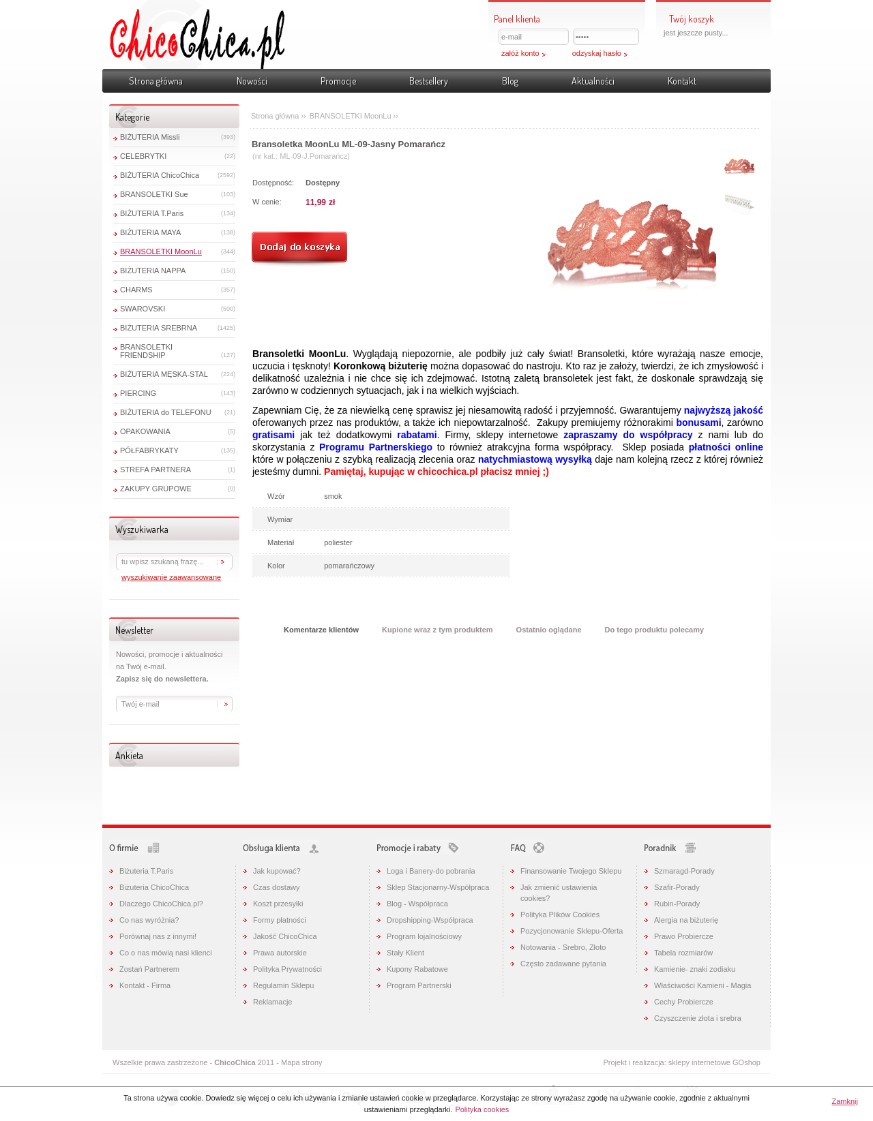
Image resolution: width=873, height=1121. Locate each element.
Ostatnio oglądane (549, 630)
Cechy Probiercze (683, 1002)
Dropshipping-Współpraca (430, 920)
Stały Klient (405, 953)
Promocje (338, 81)
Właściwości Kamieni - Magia (702, 985)
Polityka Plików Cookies (560, 914)
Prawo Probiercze (683, 936)
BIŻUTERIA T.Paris (151, 213)
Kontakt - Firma (145, 985)
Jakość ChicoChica (285, 936)
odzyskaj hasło (596, 53)
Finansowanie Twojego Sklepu (570, 871)
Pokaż (856, 98)
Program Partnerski (419, 985)
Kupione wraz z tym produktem (437, 630)
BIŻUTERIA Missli (149, 137)
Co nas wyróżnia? (149, 920)
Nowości (252, 81)
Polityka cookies (482, 1109)
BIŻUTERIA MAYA (150, 232)
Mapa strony (302, 1062)
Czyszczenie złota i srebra (697, 1018)
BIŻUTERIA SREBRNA (158, 328)
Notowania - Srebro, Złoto (563, 947)
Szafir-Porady (677, 887)
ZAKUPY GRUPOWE (156, 489)
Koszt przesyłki (278, 904)
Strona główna (156, 81)
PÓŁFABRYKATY (149, 450)
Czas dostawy (276, 887)
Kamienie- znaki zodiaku (694, 969)
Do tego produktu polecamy (654, 630)
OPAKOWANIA (145, 431)
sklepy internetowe (699, 1062)
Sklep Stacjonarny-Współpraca (438, 887)
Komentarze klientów (321, 630)
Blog (510, 81)
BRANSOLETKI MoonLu (161, 251)
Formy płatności (279, 920)
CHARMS (136, 290)
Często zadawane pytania (563, 963)
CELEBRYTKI (143, 156)
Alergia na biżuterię (686, 920)
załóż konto (520, 53)
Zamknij (844, 1101)
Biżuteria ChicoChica (154, 887)
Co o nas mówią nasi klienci (165, 953)
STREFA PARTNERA (155, 469)
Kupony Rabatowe (417, 969)
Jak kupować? (277, 871)
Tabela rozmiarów (683, 953)
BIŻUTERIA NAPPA (153, 270)
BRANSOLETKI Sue (154, 194)
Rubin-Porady (677, 904)
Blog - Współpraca (417, 904)
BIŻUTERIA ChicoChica (159, 175)
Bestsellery (428, 81)
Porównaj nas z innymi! (157, 936)
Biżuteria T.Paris (146, 871)
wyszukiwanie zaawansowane (171, 577)
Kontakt (682, 81)
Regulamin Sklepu (283, 985)
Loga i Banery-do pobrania (431, 871)
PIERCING (138, 393)
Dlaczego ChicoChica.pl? (161, 904)
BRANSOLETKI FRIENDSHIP (146, 351)
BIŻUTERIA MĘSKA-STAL (164, 374)
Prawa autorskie (280, 953)
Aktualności (593, 81)
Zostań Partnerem (149, 969)
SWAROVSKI (142, 309)
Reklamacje (272, 1002)
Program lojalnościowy (424, 936)
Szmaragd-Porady (684, 871)
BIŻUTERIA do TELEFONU (165, 412)
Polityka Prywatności (287, 969)
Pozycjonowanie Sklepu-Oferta (571, 931)
